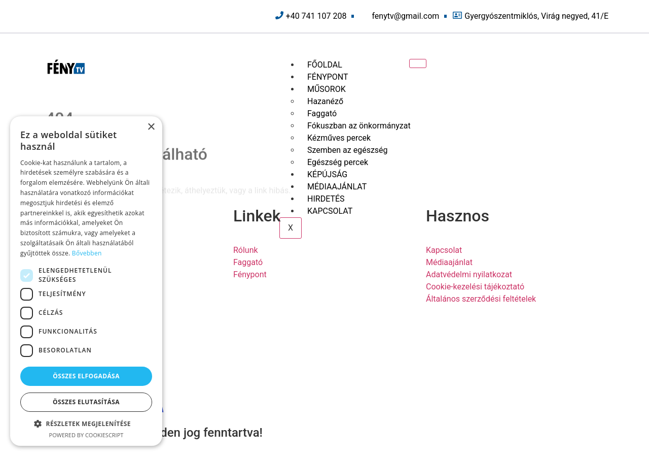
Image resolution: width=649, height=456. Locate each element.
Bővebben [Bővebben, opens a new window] (87, 253)
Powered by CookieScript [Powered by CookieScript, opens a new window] (86, 435)
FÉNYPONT (327, 77)
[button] (86, 423)
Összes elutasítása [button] (86, 402)
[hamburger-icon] (417, 63)
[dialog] (86, 281)
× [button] (151, 127)
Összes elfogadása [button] (86, 376)
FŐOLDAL (324, 65)
